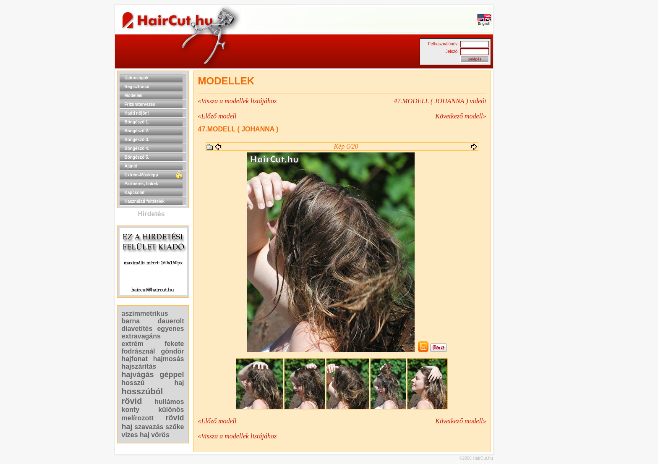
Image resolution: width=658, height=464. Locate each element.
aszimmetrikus (145, 313)
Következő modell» (460, 116)
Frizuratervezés (140, 104)
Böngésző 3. (137, 139)
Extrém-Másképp (141, 175)
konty (131, 409)
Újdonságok (137, 78)
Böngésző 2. (137, 130)
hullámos (169, 401)
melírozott (138, 418)
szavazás (148, 426)
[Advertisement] (520, 196)
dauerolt (170, 321)
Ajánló (131, 166)
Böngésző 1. (137, 122)
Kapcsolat (135, 192)
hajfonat (135, 358)
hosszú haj (153, 382)
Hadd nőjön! (137, 113)
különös (171, 409)
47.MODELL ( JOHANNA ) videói (440, 101)
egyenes (170, 328)
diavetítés (137, 328)
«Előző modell (217, 116)
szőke (174, 426)
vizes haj (136, 434)
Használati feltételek (145, 201)
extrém (133, 343)
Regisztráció (137, 86)
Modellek (134, 95)
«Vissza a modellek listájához (237, 101)
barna (131, 321)
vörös (160, 434)
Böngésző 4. (137, 148)
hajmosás (168, 358)
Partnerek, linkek (141, 183)
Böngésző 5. (137, 157)
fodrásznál (138, 351)
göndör (172, 351)
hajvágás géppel (153, 374)
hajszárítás (139, 366)
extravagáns (141, 336)
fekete (174, 343)
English (484, 22)
